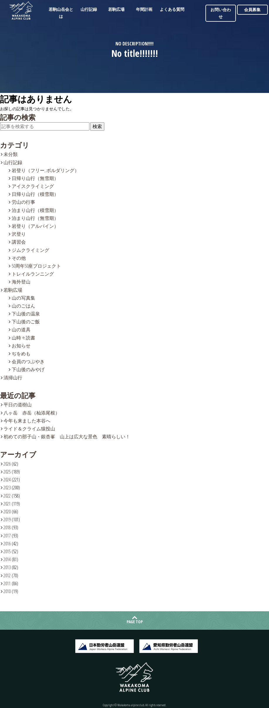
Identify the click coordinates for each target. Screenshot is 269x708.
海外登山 (21, 282)
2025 (7, 471)
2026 (7, 464)
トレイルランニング (33, 274)
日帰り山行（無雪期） (35, 178)
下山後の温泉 (26, 313)
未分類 (11, 154)
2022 (7, 496)
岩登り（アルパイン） (35, 226)
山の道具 (21, 329)
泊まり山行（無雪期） (35, 218)
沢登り (19, 234)
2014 (7, 559)
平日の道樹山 (18, 404)
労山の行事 (23, 202)
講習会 (19, 242)
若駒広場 (116, 9)
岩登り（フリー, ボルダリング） (45, 170)
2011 (7, 583)
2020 (7, 511)
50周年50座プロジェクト (36, 266)
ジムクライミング (30, 250)
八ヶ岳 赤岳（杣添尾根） (32, 413)
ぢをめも (21, 353)
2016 (7, 543)
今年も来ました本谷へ (27, 420)
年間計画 (144, 9)
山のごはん (23, 306)
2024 (7, 479)
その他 (19, 258)
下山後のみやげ (28, 369)
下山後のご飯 (26, 321)
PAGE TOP (135, 621)
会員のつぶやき (28, 361)
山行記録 (89, 9)
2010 (7, 591)
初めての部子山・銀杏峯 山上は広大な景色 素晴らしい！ (67, 436)
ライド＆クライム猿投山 (29, 428)
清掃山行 (13, 377)
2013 (7, 567)
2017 (7, 535)
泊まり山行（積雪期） (35, 210)
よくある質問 (172, 9)
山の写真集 (23, 298)
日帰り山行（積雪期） (35, 194)
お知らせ (21, 345)
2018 (7, 527)
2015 (7, 551)
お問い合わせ (220, 13)
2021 (7, 503)
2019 (7, 519)
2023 (7, 487)
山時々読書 (23, 338)
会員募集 (252, 9)
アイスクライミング (33, 186)
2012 (7, 575)
